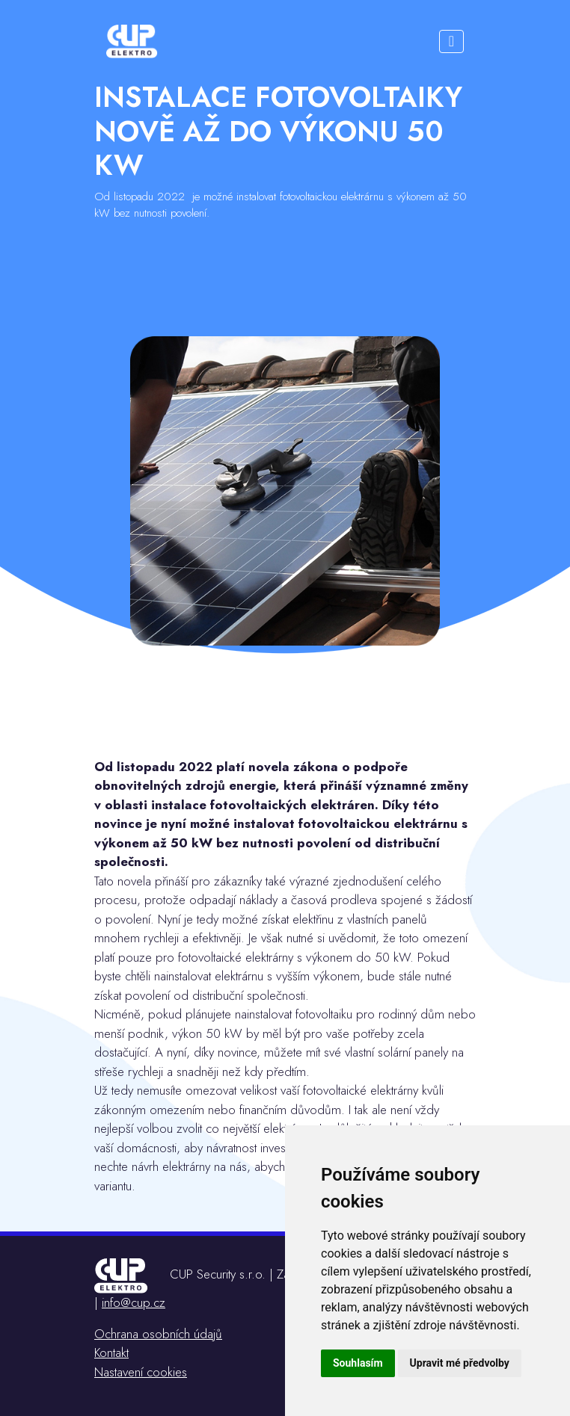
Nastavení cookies (140, 1372)
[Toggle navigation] (451, 41)
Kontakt (111, 1352)
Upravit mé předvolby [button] (459, 1363)
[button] (451, 41)
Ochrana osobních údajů (158, 1334)
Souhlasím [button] (358, 1363)
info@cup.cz (133, 1302)
